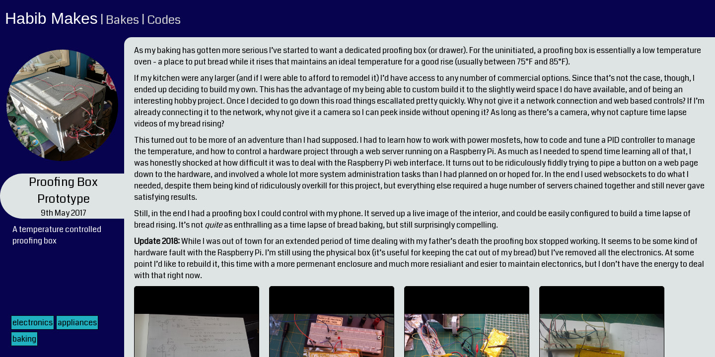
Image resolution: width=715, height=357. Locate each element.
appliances (77, 322)
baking (24, 339)
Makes (74, 18)
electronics (32, 322)
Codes (164, 19)
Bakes (122, 19)
